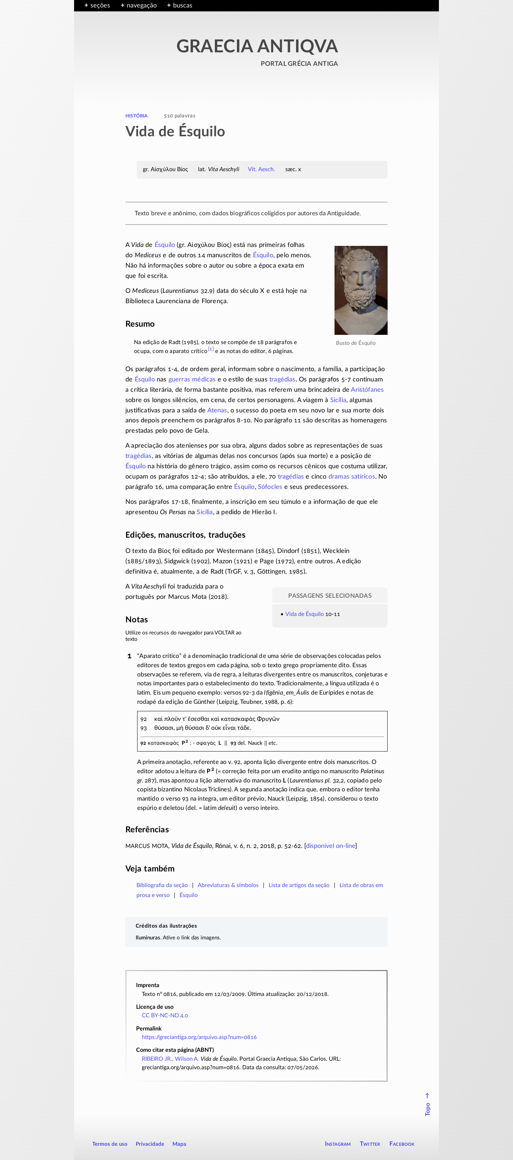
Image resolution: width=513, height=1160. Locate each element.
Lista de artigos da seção (299, 885)
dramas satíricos (351, 477)
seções (100, 5)
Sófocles (270, 487)
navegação (142, 5)
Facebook (402, 1144)
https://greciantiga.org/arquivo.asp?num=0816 (199, 1037)
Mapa (179, 1144)
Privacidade (150, 1144)
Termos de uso (110, 1144)
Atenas (217, 410)
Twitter (370, 1144)
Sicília (338, 400)
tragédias (282, 379)
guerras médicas (192, 379)
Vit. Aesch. (261, 169)
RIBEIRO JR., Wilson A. (170, 1059)
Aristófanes (367, 390)
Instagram (338, 1144)
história (136, 115)
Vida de (295, 614)
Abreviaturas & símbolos (228, 885)
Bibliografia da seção (162, 885)
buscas (182, 5)
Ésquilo (165, 245)
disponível (330, 846)
